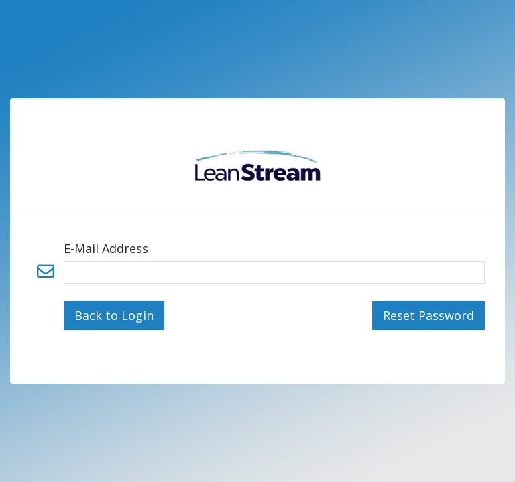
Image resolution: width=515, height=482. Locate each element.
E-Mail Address (106, 248)
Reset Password (428, 315)
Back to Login (114, 315)
